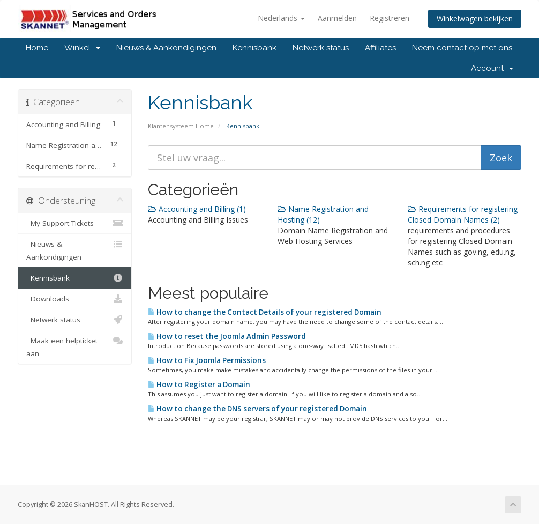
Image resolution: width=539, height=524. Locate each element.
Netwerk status (321, 48)
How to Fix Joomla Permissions (207, 360)
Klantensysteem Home (181, 126)
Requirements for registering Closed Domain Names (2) (463, 214)
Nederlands (281, 18)
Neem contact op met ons (462, 48)
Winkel (82, 48)
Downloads (74, 298)
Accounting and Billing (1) (197, 209)
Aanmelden (337, 18)
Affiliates (380, 48)
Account (492, 68)
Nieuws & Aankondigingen (166, 48)
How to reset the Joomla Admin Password (227, 336)
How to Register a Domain (199, 384)
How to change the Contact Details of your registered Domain (264, 312)
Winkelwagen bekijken (475, 18)
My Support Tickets (74, 223)
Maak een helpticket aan (74, 346)
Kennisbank (254, 48)
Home (37, 48)
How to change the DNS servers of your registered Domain (257, 409)
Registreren (389, 18)
